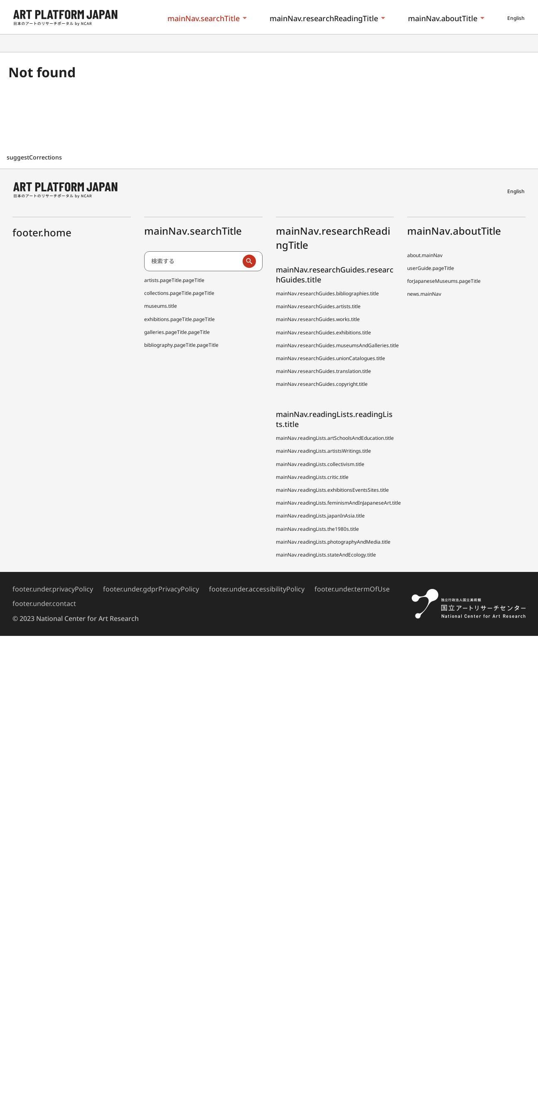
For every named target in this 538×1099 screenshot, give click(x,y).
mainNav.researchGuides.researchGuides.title (334, 274)
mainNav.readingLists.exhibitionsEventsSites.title (332, 489)
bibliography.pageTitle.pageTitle (181, 344)
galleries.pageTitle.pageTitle (177, 332)
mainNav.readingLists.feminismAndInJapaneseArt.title (338, 502)
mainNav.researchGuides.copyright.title (322, 384)
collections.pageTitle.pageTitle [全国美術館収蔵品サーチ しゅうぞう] (179, 293)
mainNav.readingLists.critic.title (312, 477)
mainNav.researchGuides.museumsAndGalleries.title (337, 345)
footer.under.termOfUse (352, 589)
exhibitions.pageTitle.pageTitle (179, 319)
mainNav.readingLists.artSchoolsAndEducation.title (335, 438)
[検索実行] (249, 261)
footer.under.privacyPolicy (52, 589)
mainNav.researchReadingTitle (324, 18)
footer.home (41, 232)
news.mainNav (424, 293)
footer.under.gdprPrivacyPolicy (151, 589)
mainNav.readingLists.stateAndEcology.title (326, 554)
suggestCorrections (35, 157)
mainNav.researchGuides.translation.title (323, 371)
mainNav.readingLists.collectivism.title (320, 464)
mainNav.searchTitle (203, 18)
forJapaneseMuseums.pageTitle (444, 281)
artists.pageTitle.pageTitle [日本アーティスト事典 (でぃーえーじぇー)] (174, 280)
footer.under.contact (44, 603)
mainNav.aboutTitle (442, 18)
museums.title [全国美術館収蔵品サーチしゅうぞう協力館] (160, 305)
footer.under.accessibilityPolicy (257, 589)
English (516, 18)
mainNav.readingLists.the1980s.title (317, 528)
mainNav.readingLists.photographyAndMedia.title (333, 541)
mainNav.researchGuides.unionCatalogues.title (330, 358)
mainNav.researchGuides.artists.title (318, 306)
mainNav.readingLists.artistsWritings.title (323, 450)
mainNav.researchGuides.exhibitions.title (323, 332)
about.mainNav (424, 255)
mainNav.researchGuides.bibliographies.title (327, 293)
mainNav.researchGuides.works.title (318, 319)
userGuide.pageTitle (430, 268)
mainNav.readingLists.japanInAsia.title (320, 515)
